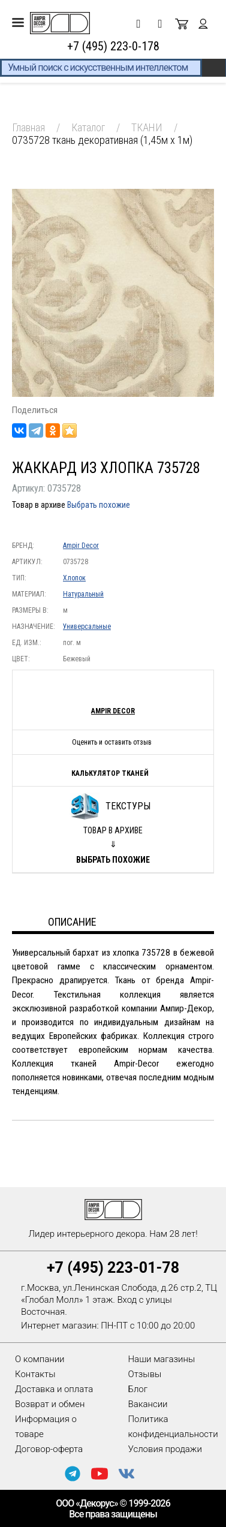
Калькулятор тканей (110, 773)
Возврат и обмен (50, 1404)
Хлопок (74, 578)
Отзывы (145, 1374)
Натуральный (83, 594)
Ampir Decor (81, 545)
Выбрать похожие (98, 505)
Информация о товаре (46, 1426)
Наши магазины (161, 1359)
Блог (138, 1389)
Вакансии (148, 1404)
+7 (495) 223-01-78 (113, 1267)
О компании (40, 1359)
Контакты (35, 1374)
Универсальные (87, 626)
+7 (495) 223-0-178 (113, 46)
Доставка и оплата (54, 1389)
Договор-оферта (49, 1449)
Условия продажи (165, 1449)
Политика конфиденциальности (173, 1426)
